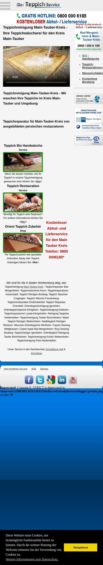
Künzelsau (36, 353)
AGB (33, 369)
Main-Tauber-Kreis (33, 286)
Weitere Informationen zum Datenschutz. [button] (32, 559)
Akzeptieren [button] (80, 547)
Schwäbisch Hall (54, 349)
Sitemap (44, 369)
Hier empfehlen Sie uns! (15, 369)
